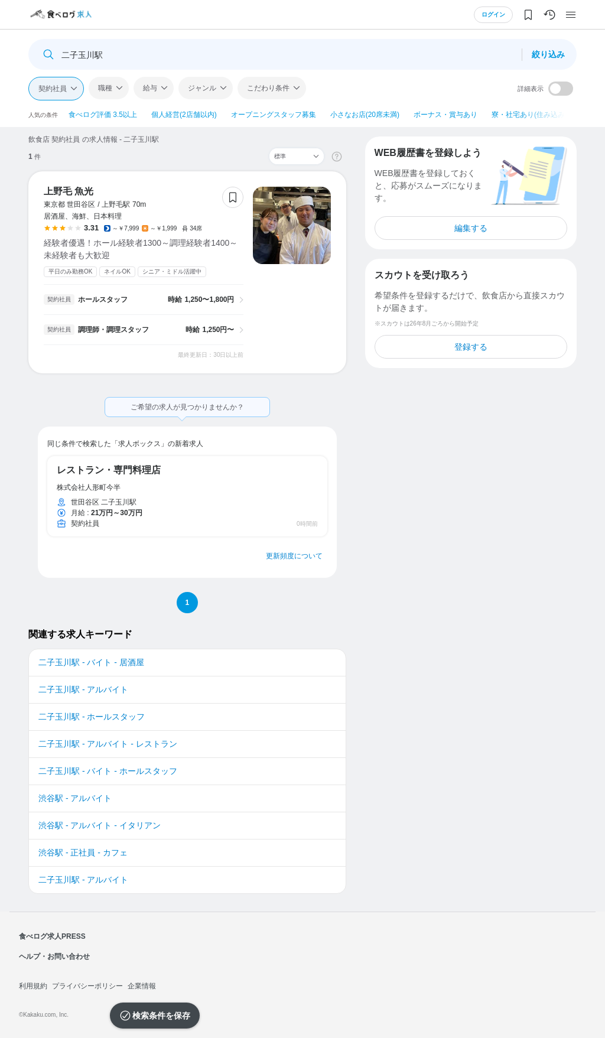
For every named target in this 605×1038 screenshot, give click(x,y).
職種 (105, 88)
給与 (150, 88)
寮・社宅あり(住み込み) (529, 114)
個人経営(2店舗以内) (184, 114)
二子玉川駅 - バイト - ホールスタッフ (107, 771)
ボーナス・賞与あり (445, 114)
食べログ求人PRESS (52, 936)
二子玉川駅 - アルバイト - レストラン (107, 744)
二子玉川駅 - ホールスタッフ (91, 716)
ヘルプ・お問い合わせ (54, 956)
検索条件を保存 (161, 1015)
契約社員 (52, 88)
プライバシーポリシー (87, 986)
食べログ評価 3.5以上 (103, 114)
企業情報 (142, 986)
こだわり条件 (268, 88)
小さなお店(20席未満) (364, 114)
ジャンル (202, 88)
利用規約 (33, 986)
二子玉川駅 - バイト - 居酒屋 (91, 662)
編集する (470, 228)
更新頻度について (294, 556)
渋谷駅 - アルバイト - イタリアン (99, 825)
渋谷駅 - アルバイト (75, 798)
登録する (470, 347)
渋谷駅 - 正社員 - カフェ (83, 852)
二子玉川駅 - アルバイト (83, 689)
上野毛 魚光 (68, 191)
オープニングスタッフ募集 (273, 114)
